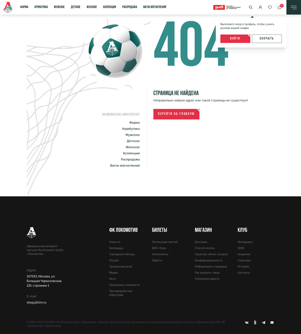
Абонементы (160, 254)
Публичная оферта (207, 278)
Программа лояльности (124, 284)
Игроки (114, 260)
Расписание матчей (165, 242)
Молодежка (245, 242)
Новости (114, 242)
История (243, 266)
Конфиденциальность (208, 260)
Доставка (201, 242)
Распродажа (129, 7)
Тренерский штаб (120, 266)
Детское (75, 7)
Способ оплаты (205, 248)
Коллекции (109, 7)
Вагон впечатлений (154, 7)
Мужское (59, 7)
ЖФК (241, 248)
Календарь (116, 248)
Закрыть (267, 38)
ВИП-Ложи (159, 248)
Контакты (244, 272)
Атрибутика (41, 7)
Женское (92, 7)
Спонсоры (244, 260)
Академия (244, 254)
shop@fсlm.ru (36, 302)
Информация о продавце (211, 266)
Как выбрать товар (207, 272)
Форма (24, 7)
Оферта (157, 260)
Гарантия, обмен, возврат (211, 254)
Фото (112, 278)
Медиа (113, 272)
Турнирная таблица (122, 254)
